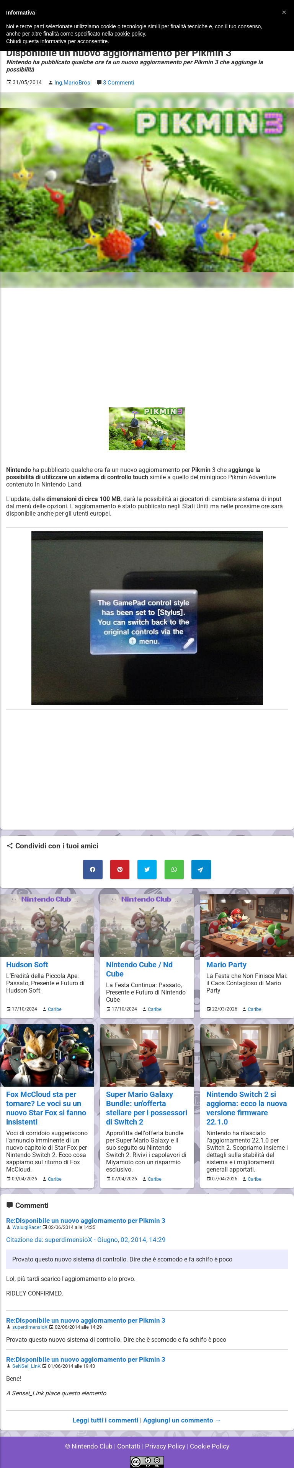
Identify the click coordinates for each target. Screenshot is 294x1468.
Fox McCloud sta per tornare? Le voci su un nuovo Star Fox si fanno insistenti (44, 1097)
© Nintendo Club (92, 1441)
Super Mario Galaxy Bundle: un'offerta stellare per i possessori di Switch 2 (145, 1097)
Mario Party (225, 955)
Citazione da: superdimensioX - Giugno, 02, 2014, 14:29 (80, 1235)
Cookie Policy (206, 1441)
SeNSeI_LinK (26, 1361)
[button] (284, 12)
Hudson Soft (26, 955)
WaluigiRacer (26, 1222)
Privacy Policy (164, 1441)
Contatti (130, 1441)
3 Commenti (117, 75)
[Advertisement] (147, 340)
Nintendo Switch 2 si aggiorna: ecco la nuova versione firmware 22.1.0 (245, 1097)
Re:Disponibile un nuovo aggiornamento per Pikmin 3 (79, 1215)
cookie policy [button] (129, 34)
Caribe (53, 999)
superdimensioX (29, 1322)
